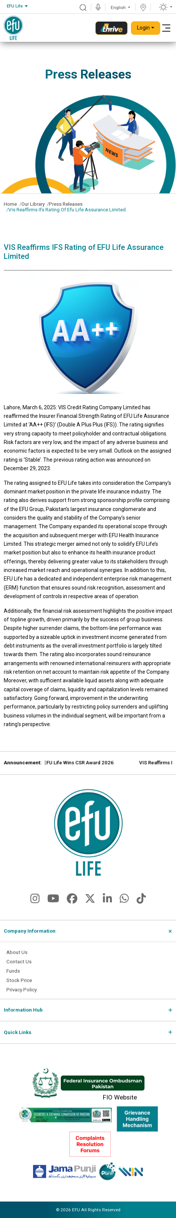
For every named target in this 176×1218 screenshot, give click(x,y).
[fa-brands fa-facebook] (72, 906)
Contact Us (19, 967)
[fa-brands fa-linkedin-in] (107, 906)
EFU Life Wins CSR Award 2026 (102, 768)
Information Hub (23, 1016)
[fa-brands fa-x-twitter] (90, 906)
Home (10, 204)
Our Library (33, 204)
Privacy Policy (21, 995)
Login (143, 28)
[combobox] (17, 6)
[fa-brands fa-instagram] (35, 906)
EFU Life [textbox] (15, 6)
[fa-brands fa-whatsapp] (124, 906)
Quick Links (18, 1038)
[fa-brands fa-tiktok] (141, 906)
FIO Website (120, 1103)
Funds (13, 976)
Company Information (30, 936)
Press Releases (66, 204)
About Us (16, 958)
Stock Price (19, 986)
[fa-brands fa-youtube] (53, 906)
